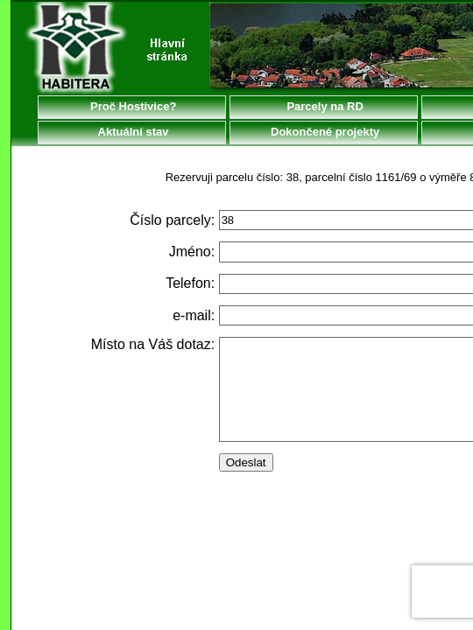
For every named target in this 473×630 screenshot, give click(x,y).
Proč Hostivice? (132, 106)
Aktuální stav (131, 131)
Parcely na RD (324, 106)
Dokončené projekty (323, 131)
